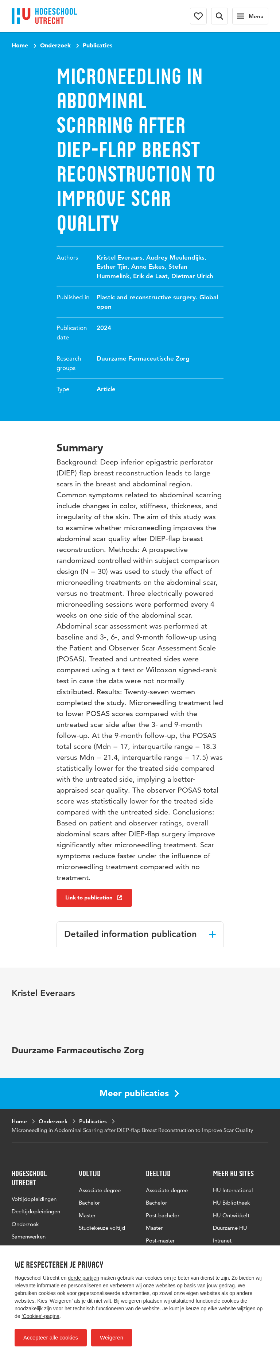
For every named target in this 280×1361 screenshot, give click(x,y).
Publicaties (97, 45)
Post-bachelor (162, 1215)
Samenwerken (29, 1236)
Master (87, 1215)
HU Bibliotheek (231, 1202)
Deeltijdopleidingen (36, 1211)
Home (20, 45)
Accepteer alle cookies (50, 1337)
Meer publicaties (139, 1093)
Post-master (160, 1240)
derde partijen (83, 1278)
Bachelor (89, 1202)
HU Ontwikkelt (231, 1215)
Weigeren (111, 1337)
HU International (233, 1190)
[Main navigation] (250, 16)
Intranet (222, 1240)
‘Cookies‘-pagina (40, 1316)
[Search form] (219, 16)
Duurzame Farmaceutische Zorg (143, 358)
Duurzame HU (230, 1227)
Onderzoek (55, 45)
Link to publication (94, 897)
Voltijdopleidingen (34, 1198)
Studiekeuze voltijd (102, 1227)
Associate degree (100, 1190)
